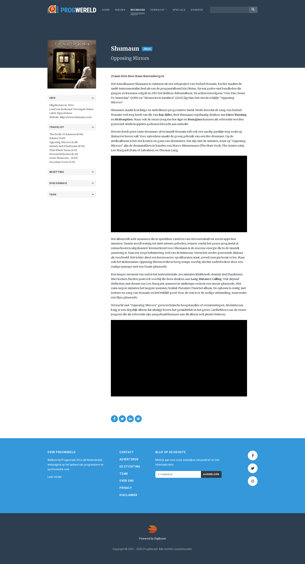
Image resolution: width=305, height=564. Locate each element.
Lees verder (54, 477)
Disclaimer (128, 495)
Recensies (138, 10)
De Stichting (129, 466)
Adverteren (128, 459)
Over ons (126, 480)
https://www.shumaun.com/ (76, 117)
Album (147, 49)
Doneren (197, 10)
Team (123, 473)
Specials (179, 10)
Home (106, 10)
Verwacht (157, 10)
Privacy (125, 488)
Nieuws (120, 10)
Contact (126, 452)
